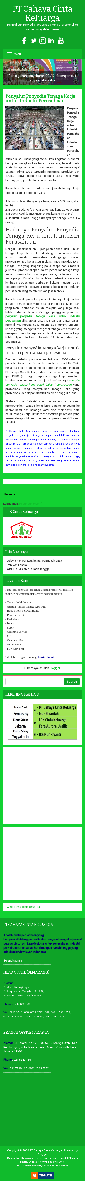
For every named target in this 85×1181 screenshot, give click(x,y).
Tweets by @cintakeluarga (22, 906)
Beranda (9, 494)
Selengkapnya (12, 960)
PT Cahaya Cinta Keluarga (42, 13)
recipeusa (62, 1165)
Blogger (55, 668)
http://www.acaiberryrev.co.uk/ (35, 1165)
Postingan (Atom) (30, 503)
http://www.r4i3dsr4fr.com (48, 1161)
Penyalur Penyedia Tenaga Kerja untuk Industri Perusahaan (40, 98)
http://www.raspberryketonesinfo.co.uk (43, 1158)
